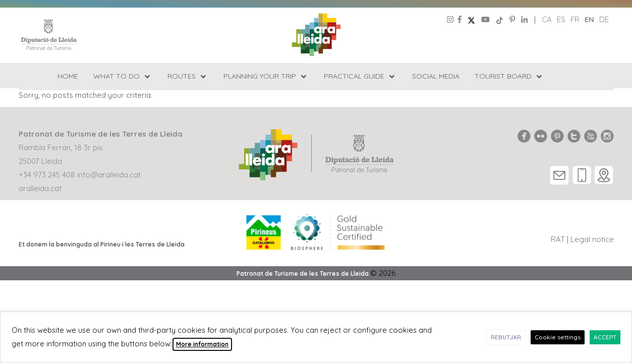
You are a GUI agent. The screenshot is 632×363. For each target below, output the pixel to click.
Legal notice (592, 239)
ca (547, 19)
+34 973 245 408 (47, 174)
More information (202, 344)
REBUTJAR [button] (506, 337)
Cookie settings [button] (558, 337)
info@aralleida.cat (109, 174)
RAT (558, 239)
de (604, 19)
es (561, 19)
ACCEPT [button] (605, 337)
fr (575, 19)
